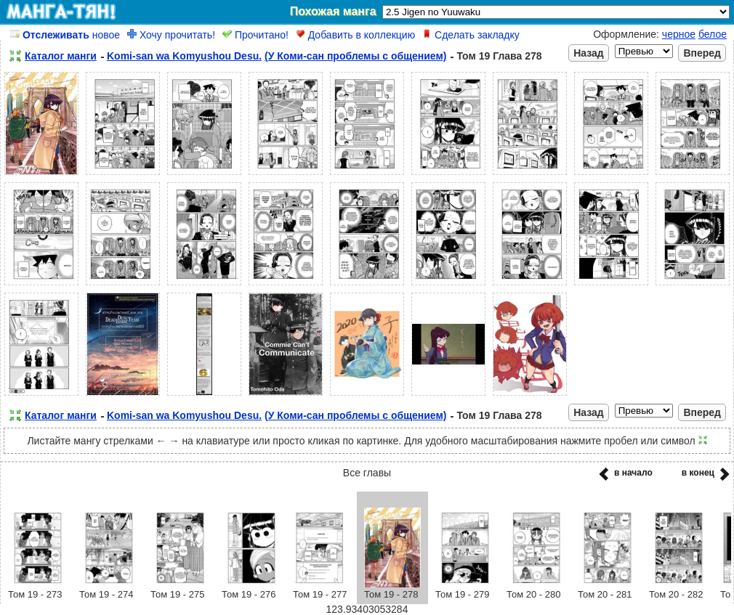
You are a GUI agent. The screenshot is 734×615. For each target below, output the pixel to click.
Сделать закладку (471, 35)
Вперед (702, 53)
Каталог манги (61, 56)
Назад (588, 53)
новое (65, 35)
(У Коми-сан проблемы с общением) (355, 56)
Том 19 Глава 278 (498, 56)
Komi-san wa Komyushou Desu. (184, 56)
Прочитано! (255, 35)
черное (678, 34)
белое (712, 34)
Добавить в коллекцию (355, 35)
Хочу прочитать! (171, 35)
